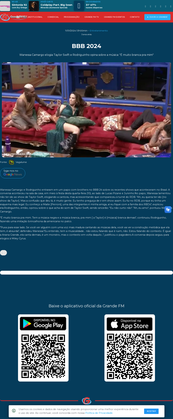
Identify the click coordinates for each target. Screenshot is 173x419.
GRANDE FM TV (91, 17)
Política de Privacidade (99, 412)
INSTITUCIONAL (35, 17)
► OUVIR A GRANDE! (157, 17)
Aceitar (151, 411)
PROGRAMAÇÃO (71, 17)
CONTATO (134, 17)
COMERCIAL (53, 17)
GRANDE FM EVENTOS (114, 17)
